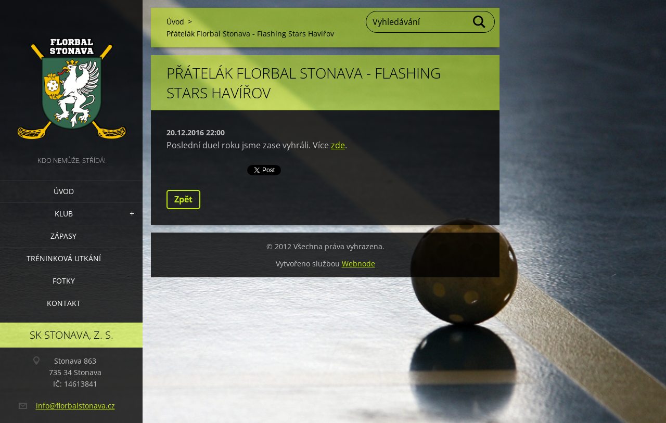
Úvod (64, 191)
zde (338, 145)
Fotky (64, 281)
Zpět (183, 199)
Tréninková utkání (64, 258)
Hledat (479, 22)
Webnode (358, 263)
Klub (64, 214)
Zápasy (63, 236)
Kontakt (64, 303)
